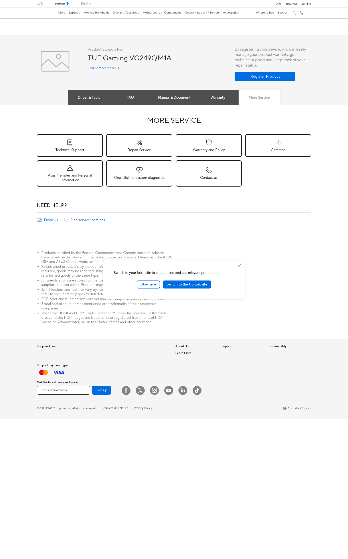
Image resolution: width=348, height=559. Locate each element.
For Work (43, 366)
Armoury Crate (185, 486)
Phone (41, 407)
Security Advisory (233, 386)
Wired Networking (141, 397)
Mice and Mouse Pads (143, 423)
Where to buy (184, 473)
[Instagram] (154, 530)
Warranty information (235, 406)
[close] (239, 266)
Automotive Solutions (189, 446)
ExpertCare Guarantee (236, 419)
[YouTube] (168, 530)
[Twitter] (140, 530)
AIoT (279, 4)
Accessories (45, 393)
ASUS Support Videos (236, 393)
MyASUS (227, 400)
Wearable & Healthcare (52, 413)
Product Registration (235, 366)
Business (291, 4)
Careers (180, 360)
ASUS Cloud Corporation (192, 400)
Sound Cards (91, 433)
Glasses (88, 386)
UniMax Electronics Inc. (190, 406)
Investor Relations (187, 373)
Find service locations (87, 220)
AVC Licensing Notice (189, 453)
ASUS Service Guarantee (237, 413)
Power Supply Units (96, 426)
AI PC (179, 420)
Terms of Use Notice (115, 548)
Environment (276, 360)
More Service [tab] (259, 98)
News (179, 366)
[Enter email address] (63, 530)
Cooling (88, 420)
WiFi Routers (137, 373)
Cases (87, 413)
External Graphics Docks (99, 446)
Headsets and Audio (142, 430)
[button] (306, 4)
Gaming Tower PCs (95, 366)
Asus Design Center (188, 433)
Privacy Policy (143, 548)
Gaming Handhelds (49, 427)
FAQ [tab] (130, 98)
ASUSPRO (182, 440)
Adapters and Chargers (144, 437)
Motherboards (92, 400)
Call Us (226, 380)
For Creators (45, 373)
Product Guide (184, 466)
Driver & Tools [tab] (88, 98)
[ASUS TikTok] (197, 530)
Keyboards (136, 417)
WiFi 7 (133, 360)
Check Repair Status (235, 353)
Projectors (44, 447)
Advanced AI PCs (186, 426)
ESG (270, 353)
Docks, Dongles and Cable (146, 443)
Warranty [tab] (218, 98)
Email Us (51, 220)
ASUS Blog (182, 460)
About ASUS (183, 353)
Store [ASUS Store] (61, 12)
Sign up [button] (101, 530)
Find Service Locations (236, 360)
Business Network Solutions (147, 403)
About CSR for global (189, 380)
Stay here (148, 284)
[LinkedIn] (182, 530)
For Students (45, 380)
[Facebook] (126, 530)
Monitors (43, 440)
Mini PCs (88, 373)
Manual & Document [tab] (174, 98)
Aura (178, 493)
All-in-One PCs (92, 353)
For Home (43, 360)
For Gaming (44, 386)
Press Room (183, 386)
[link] (44, 13)
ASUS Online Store (187, 480)
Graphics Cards (93, 406)
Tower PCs (90, 360)
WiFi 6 (133, 366)
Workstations (91, 380)
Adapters (135, 390)
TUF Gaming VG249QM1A (63, 23)
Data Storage (92, 440)
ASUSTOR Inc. (184, 393)
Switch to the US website (187, 284)
